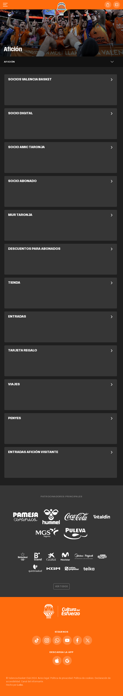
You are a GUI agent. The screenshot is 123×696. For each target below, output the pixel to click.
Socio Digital (60, 113)
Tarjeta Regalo (60, 350)
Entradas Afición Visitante (60, 452)
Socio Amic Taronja (60, 147)
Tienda (60, 282)
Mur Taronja (60, 215)
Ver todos (61, 586)
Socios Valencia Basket (60, 79)
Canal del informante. (32, 681)
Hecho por (15, 685)
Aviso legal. (44, 678)
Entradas (60, 316)
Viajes (60, 384)
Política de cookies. (84, 678)
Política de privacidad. (61, 678)
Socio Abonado (60, 181)
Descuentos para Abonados (60, 249)
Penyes (60, 418)
